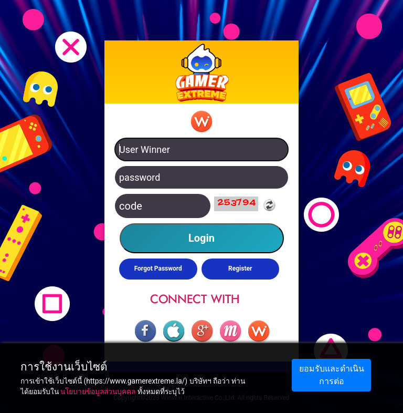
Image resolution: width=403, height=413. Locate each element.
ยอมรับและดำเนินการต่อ (331, 375)
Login (201, 238)
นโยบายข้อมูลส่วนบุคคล (97, 391)
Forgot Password (158, 268)
